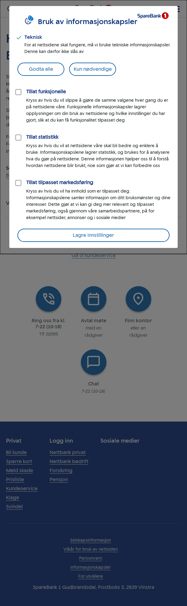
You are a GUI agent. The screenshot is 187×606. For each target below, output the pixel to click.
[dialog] (93, 127)
